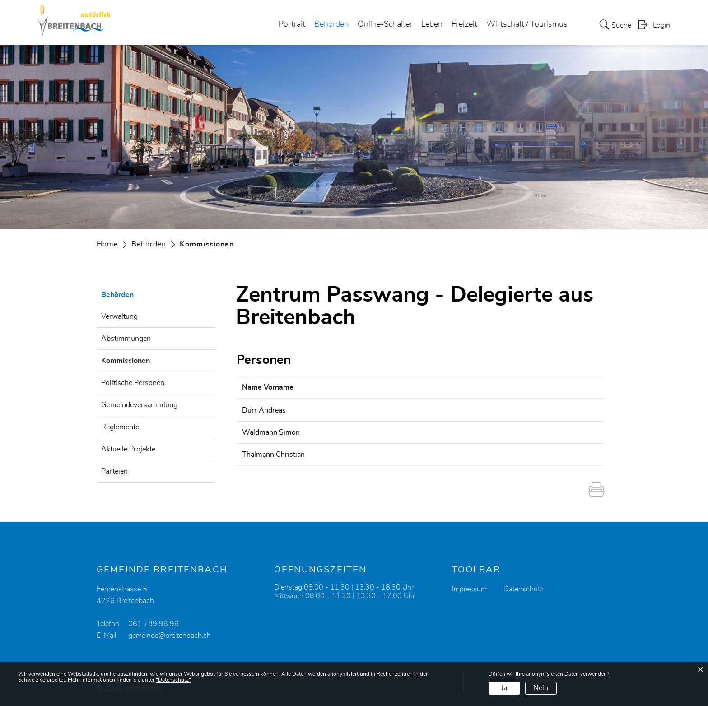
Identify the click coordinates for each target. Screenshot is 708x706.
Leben (431, 24)
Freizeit (464, 24)
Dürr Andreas (264, 410)
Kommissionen (148, 359)
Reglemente (120, 427)
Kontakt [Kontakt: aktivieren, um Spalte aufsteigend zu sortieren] (447, 387)
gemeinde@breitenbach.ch (169, 635)
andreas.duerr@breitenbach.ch (483, 410)
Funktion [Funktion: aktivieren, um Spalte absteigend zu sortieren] (358, 387)
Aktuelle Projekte (128, 449)
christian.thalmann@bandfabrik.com (492, 454)
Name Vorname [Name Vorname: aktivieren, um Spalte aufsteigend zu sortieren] (267, 387)
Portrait (292, 24)
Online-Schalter (385, 24)
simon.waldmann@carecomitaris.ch (491, 432)
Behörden (331, 24)
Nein (540, 688)
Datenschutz (523, 589)
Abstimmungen (126, 338)
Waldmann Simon (271, 432)
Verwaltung (119, 316)
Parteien (114, 471)
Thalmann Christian (273, 454)
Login (661, 25)
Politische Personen (132, 382)
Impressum (469, 589)
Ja (504, 688)
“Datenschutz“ (173, 680)
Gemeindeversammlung (139, 405)
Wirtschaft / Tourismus (527, 24)
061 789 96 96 (153, 623)
